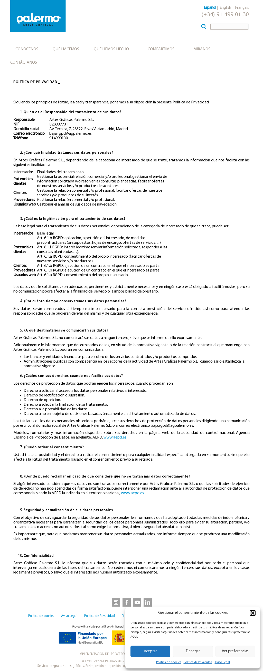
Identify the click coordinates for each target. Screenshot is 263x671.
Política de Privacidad (198, 662)
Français (242, 8)
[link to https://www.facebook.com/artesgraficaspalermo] (126, 602)
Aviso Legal (222, 662)
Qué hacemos (66, 49)
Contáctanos (23, 63)
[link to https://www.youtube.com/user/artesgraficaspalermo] (137, 602)
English (225, 8)
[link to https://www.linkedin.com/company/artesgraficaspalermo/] (148, 602)
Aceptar (150, 651)
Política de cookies (168, 662)
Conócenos (26, 49)
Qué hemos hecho (111, 49)
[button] (252, 613)
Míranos (201, 49)
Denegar (193, 651)
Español (210, 8)
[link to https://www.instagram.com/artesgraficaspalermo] (115, 602)
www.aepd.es (115, 437)
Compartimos (161, 49)
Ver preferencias (235, 651)
